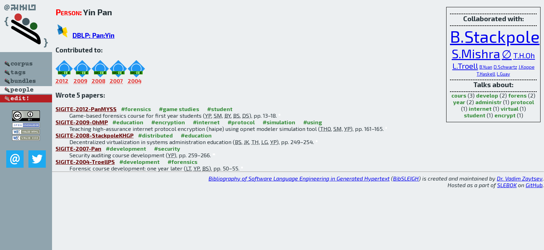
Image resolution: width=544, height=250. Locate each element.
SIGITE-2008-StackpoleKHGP (95, 135)
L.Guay (503, 74)
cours (458, 95)
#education (127, 122)
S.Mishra (476, 53)
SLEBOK (507, 185)
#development (126, 148)
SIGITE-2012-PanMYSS (86, 109)
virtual (509, 108)
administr (488, 102)
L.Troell (465, 65)
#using (312, 122)
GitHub (534, 185)
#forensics (136, 109)
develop (487, 95)
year (459, 102)
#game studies (179, 109)
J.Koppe (527, 67)
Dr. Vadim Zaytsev (520, 178)
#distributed (155, 135)
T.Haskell (486, 74)
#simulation (279, 122)
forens (517, 95)
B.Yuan (485, 67)
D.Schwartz (505, 67)
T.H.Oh (524, 55)
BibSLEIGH (406, 178)
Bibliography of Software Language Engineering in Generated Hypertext (299, 178)
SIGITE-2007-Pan (78, 148)
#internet (206, 122)
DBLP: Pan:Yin (93, 35)
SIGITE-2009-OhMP (82, 122)
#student (219, 109)
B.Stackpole (494, 36)
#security (167, 148)
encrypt (505, 115)
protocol (522, 102)
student (474, 115)
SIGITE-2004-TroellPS (85, 161)
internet (480, 108)
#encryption (168, 122)
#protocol (241, 122)
